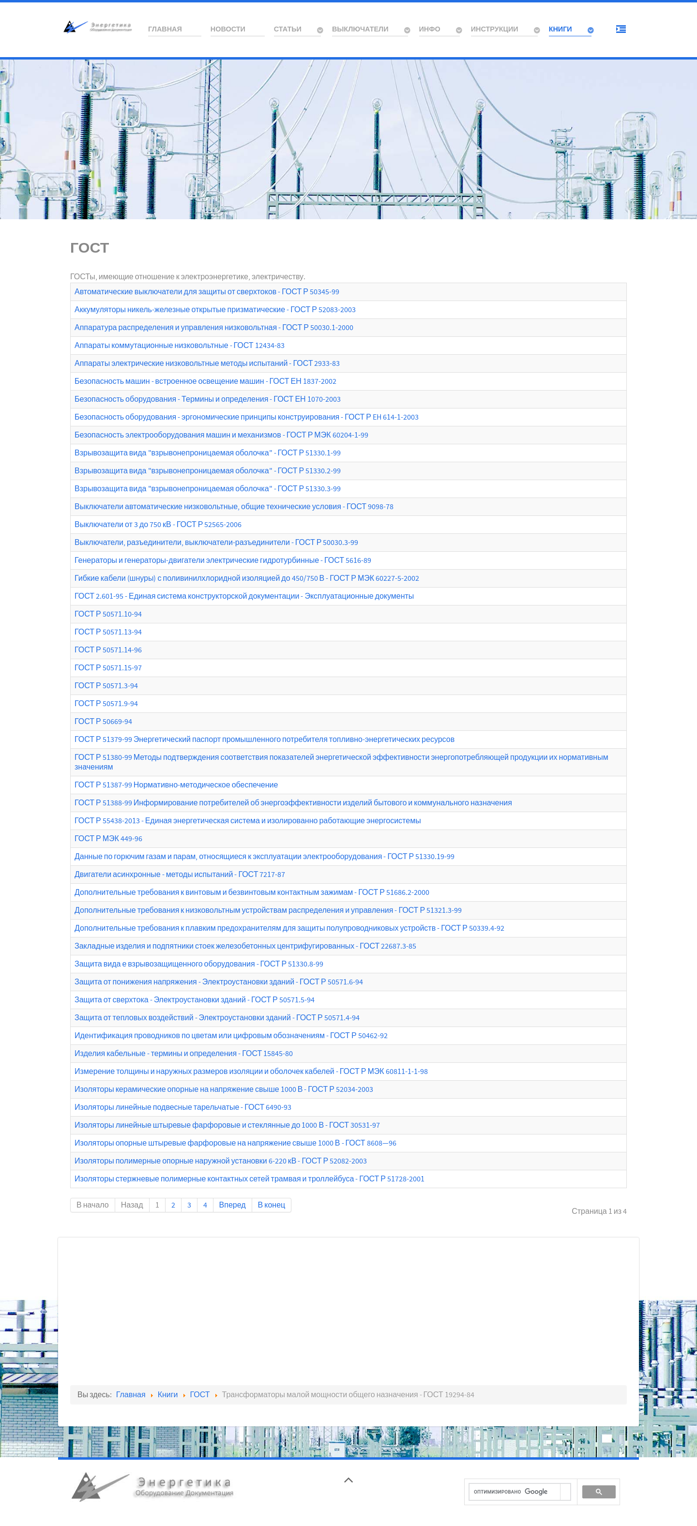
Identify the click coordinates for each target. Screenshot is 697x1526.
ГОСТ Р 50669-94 (103, 721)
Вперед (232, 1205)
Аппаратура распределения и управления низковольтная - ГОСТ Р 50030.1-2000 (214, 327)
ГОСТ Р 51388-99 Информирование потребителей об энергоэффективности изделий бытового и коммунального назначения (293, 803)
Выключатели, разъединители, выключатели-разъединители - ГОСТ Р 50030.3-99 (217, 542)
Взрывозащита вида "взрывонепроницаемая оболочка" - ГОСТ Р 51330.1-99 (208, 453)
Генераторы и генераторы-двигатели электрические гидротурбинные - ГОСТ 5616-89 (223, 560)
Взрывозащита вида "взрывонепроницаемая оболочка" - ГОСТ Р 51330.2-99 (208, 471)
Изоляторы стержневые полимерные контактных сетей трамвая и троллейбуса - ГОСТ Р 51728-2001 (249, 1179)
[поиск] (515, 1492)
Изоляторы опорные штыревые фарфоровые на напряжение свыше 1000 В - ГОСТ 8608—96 (235, 1143)
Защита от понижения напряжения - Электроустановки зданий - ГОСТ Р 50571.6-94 (219, 982)
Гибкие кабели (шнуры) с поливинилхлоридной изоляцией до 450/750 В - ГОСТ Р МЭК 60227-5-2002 (247, 578)
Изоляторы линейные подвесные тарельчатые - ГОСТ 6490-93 (183, 1107)
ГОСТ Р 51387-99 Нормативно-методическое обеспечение (176, 785)
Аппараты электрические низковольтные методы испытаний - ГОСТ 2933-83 (207, 363)
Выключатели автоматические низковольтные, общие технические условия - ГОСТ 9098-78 (234, 506)
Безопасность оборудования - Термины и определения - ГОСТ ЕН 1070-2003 (208, 399)
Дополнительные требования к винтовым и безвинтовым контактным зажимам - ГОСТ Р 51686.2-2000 (252, 892)
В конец (272, 1205)
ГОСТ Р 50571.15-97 (108, 668)
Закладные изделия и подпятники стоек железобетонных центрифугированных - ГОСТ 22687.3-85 (245, 946)
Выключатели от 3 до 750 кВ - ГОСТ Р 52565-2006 (158, 524)
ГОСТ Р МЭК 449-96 (108, 838)
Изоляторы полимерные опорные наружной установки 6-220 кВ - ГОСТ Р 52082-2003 (221, 1161)
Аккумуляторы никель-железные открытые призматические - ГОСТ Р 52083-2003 (215, 309)
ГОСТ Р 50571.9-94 (106, 703)
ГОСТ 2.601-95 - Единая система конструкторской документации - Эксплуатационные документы (244, 596)
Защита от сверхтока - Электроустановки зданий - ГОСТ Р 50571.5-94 (195, 1000)
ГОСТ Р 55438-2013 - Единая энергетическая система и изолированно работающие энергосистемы (248, 820)
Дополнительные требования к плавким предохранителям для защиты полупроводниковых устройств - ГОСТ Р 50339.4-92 (289, 928)
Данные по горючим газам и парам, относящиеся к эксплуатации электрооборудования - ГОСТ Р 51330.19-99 (265, 856)
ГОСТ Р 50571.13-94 (108, 632)
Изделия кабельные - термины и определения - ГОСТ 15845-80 (184, 1053)
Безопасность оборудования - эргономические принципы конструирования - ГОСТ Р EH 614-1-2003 (247, 417)
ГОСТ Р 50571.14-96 (108, 650)
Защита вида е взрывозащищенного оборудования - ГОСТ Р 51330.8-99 (199, 964)
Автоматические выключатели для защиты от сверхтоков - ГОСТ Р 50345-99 (207, 291)
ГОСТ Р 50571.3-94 (106, 685)
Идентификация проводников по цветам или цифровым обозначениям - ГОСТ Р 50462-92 (231, 1035)
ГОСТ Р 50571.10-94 (108, 614)
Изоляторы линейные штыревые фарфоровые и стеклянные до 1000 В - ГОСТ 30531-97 (227, 1125)
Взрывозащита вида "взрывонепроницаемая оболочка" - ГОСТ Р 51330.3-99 (208, 488)
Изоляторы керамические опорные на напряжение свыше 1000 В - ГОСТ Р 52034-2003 (224, 1089)
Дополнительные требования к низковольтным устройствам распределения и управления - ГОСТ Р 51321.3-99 (268, 910)
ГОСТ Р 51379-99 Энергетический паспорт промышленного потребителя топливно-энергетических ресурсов (265, 739)
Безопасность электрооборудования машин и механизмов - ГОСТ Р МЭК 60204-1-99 (221, 435)
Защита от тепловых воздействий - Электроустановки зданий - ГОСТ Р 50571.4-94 (217, 1017)
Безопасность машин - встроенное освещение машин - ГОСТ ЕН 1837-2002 (205, 381)
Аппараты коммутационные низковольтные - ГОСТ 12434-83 (180, 345)
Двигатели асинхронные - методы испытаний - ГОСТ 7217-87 (180, 874)
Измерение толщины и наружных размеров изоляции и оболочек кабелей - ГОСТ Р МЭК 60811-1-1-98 (251, 1071)
